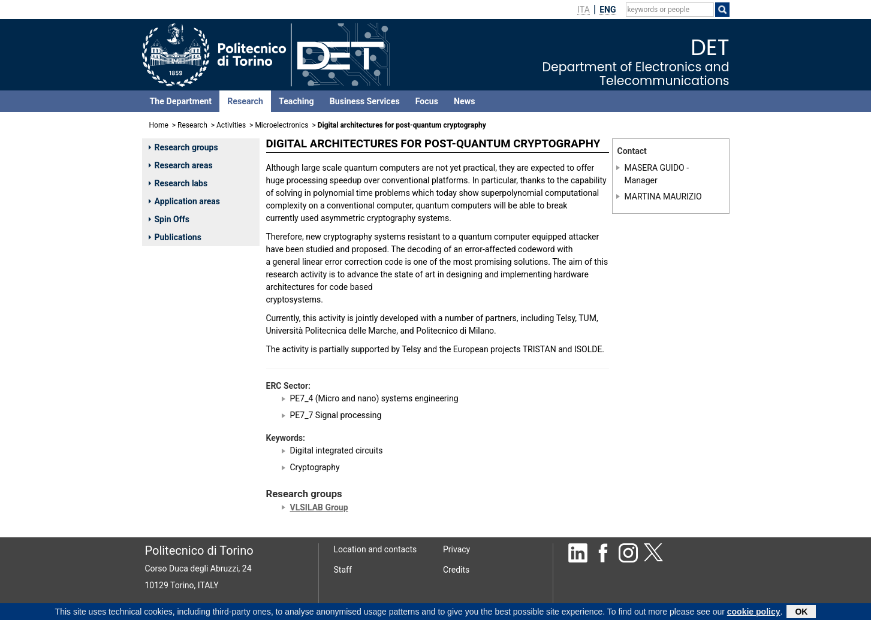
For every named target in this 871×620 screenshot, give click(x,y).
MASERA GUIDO (655, 168)
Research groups (183, 147)
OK (801, 613)
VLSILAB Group (319, 507)
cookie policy (753, 613)
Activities (231, 125)
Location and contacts (375, 549)
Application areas (185, 201)
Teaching (296, 101)
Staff (343, 569)
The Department (181, 101)
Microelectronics (281, 125)
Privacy (456, 549)
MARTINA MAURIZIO (663, 196)
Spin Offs (169, 219)
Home (158, 125)
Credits (456, 569)
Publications (175, 237)
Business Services (365, 101)
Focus (426, 101)
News (464, 101)
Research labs (178, 183)
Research (245, 101)
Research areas (181, 165)
